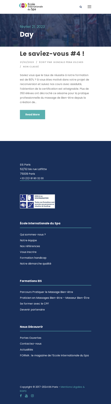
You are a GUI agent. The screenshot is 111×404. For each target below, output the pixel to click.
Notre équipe (28, 240)
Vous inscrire (28, 252)
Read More (32, 114)
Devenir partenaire (32, 310)
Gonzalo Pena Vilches (68, 62)
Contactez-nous (30, 344)
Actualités (26, 350)
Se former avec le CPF (34, 304)
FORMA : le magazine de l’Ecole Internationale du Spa (54, 355)
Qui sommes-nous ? (33, 234)
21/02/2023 (27, 62)
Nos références (30, 246)
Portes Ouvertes (30, 338)
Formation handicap (33, 258)
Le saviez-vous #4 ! (52, 53)
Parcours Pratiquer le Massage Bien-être (46, 292)
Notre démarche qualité (35, 264)
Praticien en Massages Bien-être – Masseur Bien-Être (54, 298)
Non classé (31, 66)
